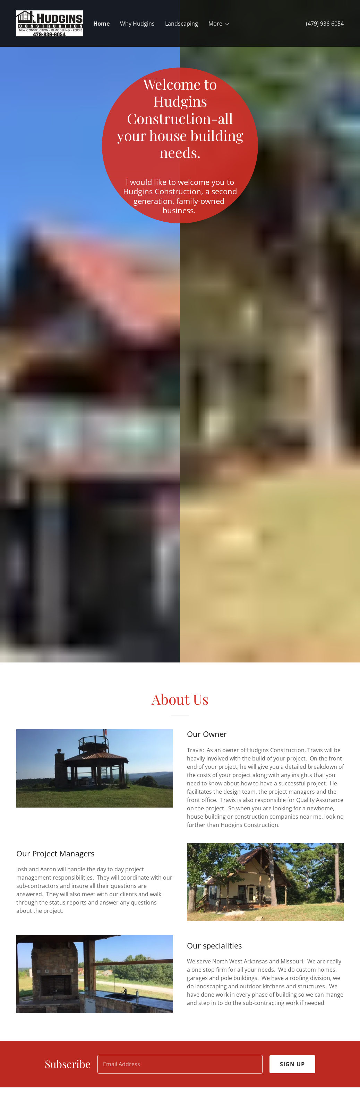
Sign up (292, 1064)
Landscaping (181, 23)
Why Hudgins (137, 23)
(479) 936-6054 (325, 23)
